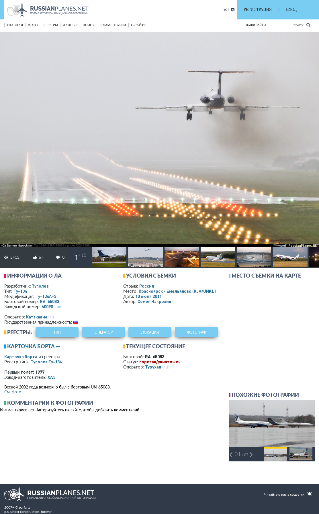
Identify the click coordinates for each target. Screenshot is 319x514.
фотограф (196, 332)
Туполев (40, 285)
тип (57, 306)
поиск (89, 25)
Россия (146, 285)
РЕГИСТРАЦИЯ (258, 9)
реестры (50, 25)
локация (150, 332)
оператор (104, 332)
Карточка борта (20, 356)
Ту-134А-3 (46, 296)
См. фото (12, 391)
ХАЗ (52, 377)
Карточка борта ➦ (33, 346)
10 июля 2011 (148, 296)
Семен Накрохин (154, 301)
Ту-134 (20, 291)
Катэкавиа (36, 316)
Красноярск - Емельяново (177, 291)
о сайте (138, 25)
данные (70, 25)
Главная (15, 25)
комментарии (112, 25)
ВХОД (291, 9)
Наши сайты (256, 25)
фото (33, 25)
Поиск (301, 25)
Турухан (153, 366)
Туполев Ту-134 (46, 361)
